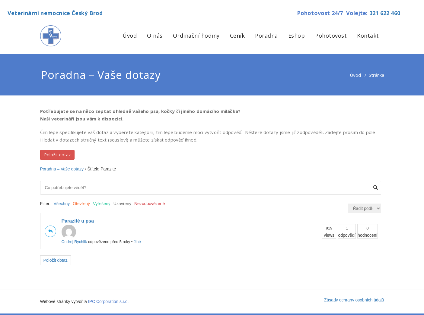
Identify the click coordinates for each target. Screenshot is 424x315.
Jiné (137, 241)
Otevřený (81, 203)
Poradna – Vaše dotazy (62, 169)
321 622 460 (384, 13)
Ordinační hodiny (196, 35)
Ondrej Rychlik (74, 234)
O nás (155, 35)
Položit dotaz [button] (57, 155)
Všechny (62, 203)
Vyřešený (101, 203)
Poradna (266, 35)
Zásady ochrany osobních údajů (354, 300)
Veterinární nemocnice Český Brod (55, 13)
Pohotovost (331, 35)
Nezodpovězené (149, 203)
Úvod (130, 35)
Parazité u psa (78, 220)
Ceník (237, 35)
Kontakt (368, 35)
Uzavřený (122, 203)
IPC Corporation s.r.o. (108, 301)
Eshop (296, 35)
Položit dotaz (55, 260)
